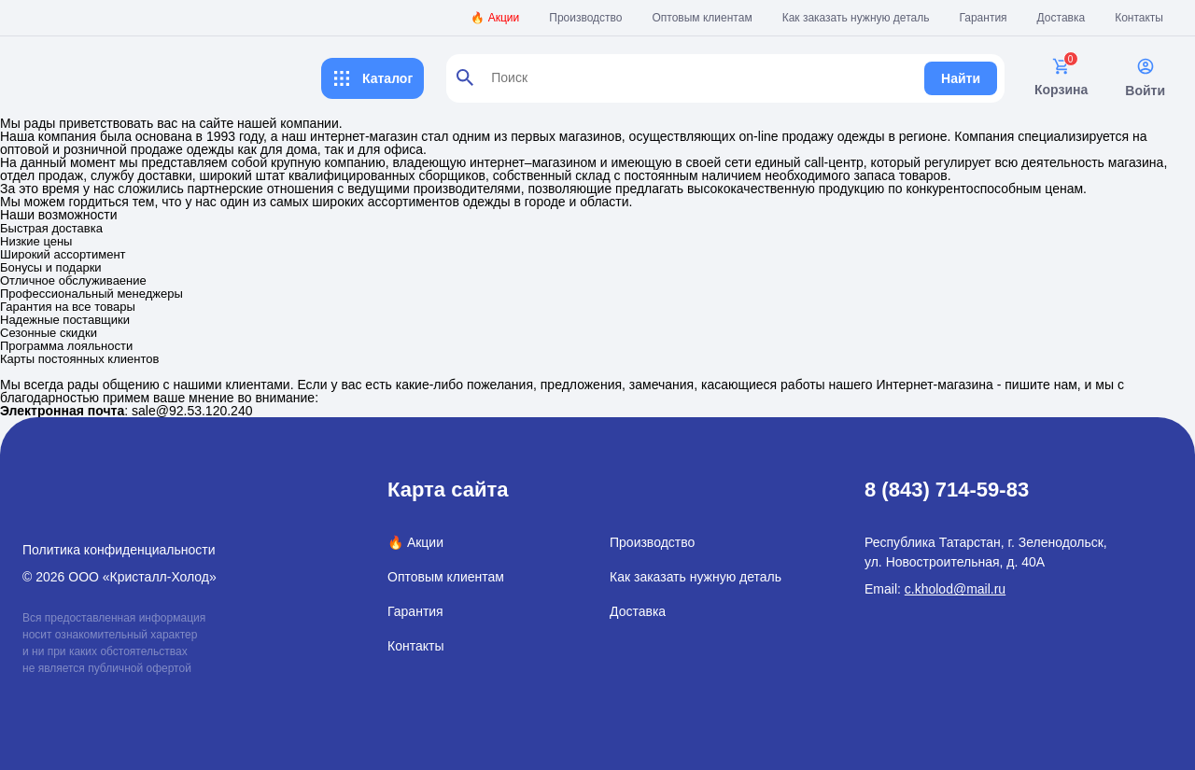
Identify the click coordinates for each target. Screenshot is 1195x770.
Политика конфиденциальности (119, 549)
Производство (585, 17)
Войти (1145, 77)
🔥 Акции (495, 17)
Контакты (1139, 17)
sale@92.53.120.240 (192, 410)
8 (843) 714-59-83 (947, 489)
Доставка (1061, 17)
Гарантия (982, 17)
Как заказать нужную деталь (856, 17)
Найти (960, 78)
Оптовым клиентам (702, 17)
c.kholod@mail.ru (955, 588)
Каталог (372, 78)
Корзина (1061, 77)
